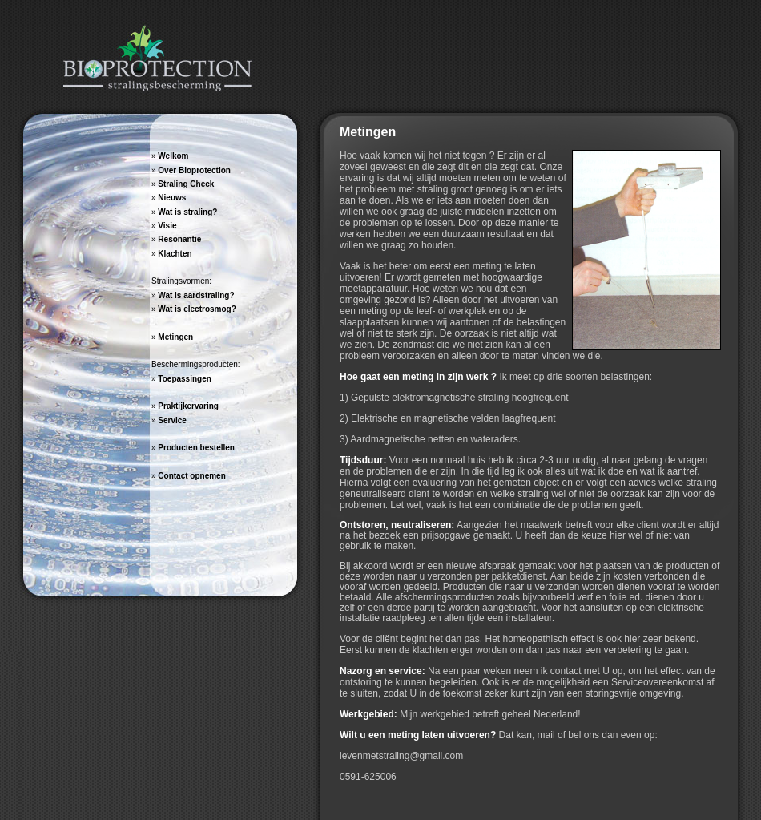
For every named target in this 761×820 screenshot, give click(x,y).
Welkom (173, 155)
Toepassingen (184, 378)
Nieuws (172, 197)
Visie (167, 225)
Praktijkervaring (188, 406)
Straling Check (186, 184)
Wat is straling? (187, 212)
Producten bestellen (196, 447)
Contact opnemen (191, 475)
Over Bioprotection (194, 170)
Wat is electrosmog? (197, 309)
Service (172, 420)
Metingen (175, 337)
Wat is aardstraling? (196, 295)
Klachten (174, 253)
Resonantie (179, 239)
